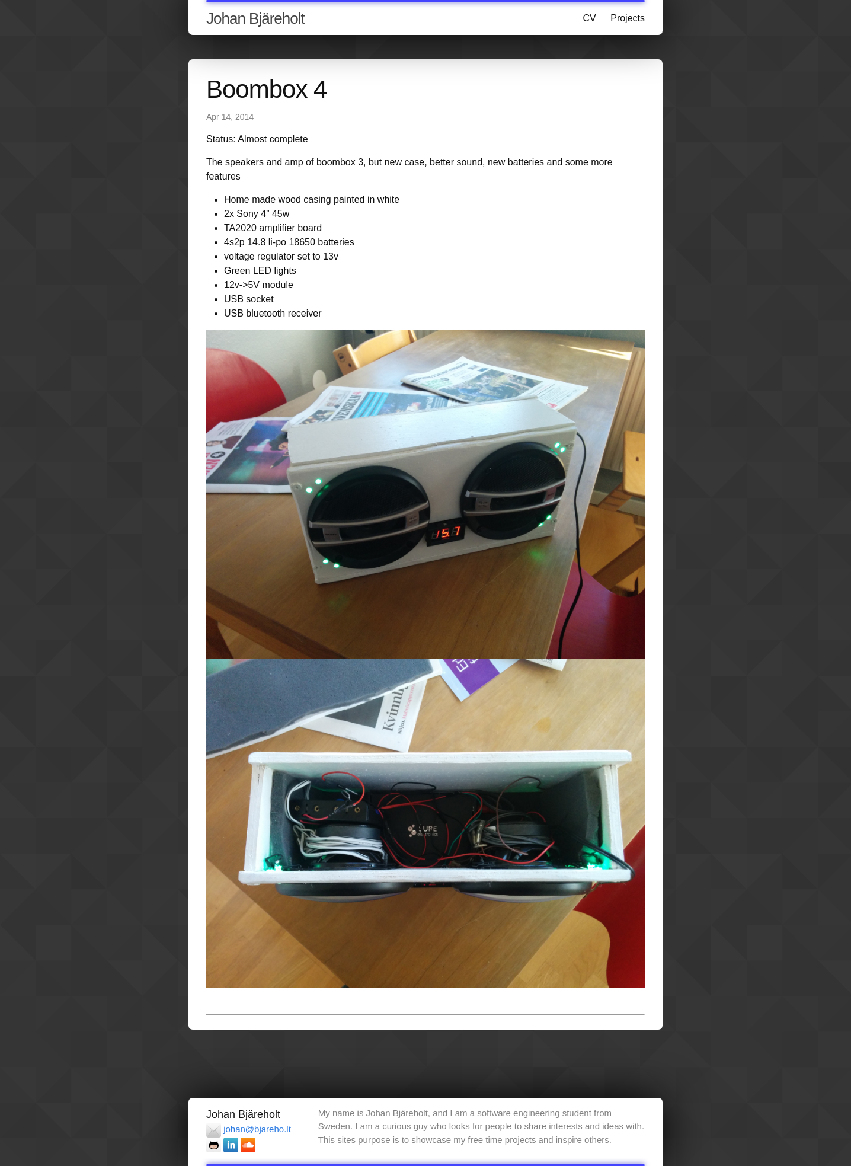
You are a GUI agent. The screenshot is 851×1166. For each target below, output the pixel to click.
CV (589, 18)
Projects (627, 18)
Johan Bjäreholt (255, 18)
